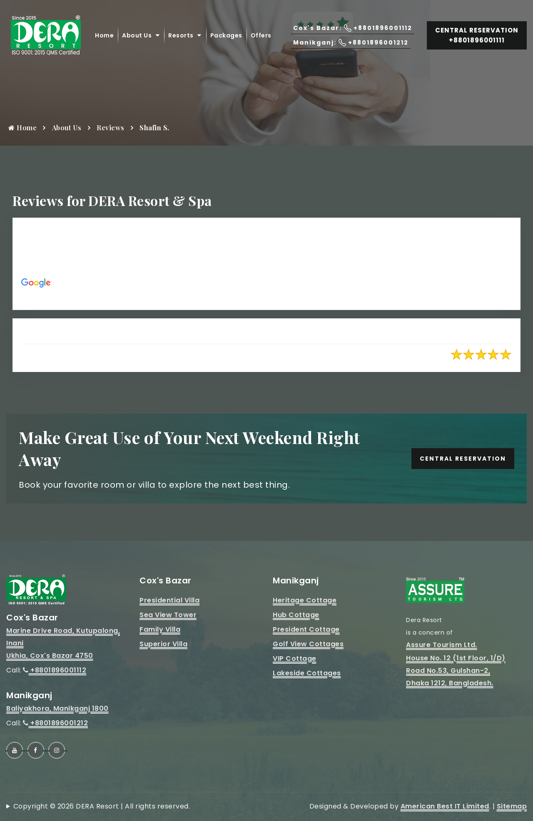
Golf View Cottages (308, 644)
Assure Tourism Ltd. (441, 645)
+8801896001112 (54, 670)
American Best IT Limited (445, 806)
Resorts (181, 35)
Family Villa (159, 629)
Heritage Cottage (304, 600)
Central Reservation (463, 458)
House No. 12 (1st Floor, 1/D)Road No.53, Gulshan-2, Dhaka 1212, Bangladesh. (456, 670)
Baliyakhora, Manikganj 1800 (57, 708)
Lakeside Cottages (307, 673)
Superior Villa (163, 644)
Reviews (111, 127)
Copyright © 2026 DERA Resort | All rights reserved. (101, 806)
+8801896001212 (55, 723)
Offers (261, 35)
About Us (137, 35)
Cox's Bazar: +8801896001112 (352, 28)
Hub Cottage (296, 615)
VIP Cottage (294, 658)
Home (104, 35)
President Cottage (306, 629)
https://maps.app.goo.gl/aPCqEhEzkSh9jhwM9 (176, 295)
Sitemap (512, 806)
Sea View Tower (168, 615)
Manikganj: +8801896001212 (350, 42)
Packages (226, 35)
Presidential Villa (169, 600)
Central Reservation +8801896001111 (476, 35)
